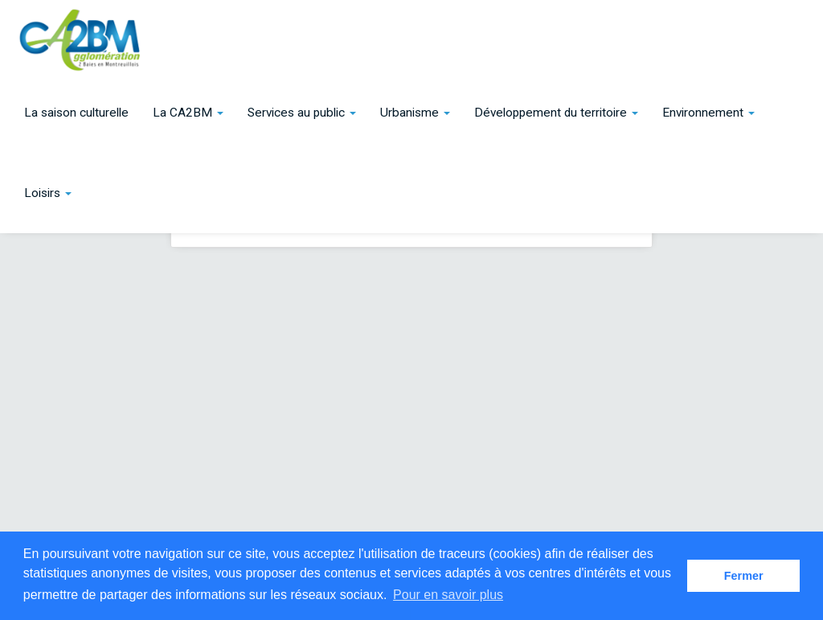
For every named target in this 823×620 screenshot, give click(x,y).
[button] (188, 112)
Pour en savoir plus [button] (448, 595)
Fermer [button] (744, 575)
